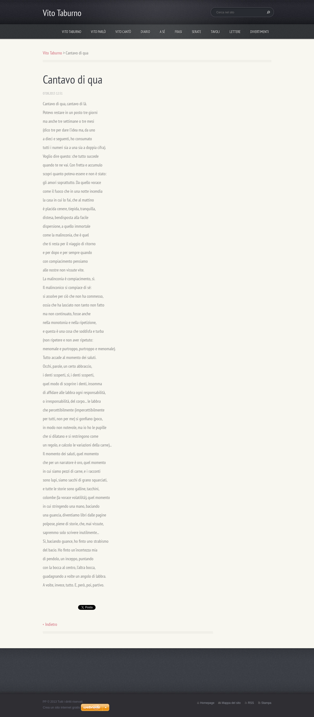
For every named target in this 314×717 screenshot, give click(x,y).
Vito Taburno (71, 31)
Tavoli (215, 31)
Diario (145, 31)
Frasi (178, 31)
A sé (162, 31)
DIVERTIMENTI (259, 31)
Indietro (51, 624)
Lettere (235, 31)
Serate (196, 31)
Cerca (267, 12)
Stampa (266, 703)
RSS (251, 703)
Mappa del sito (231, 703)
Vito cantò (123, 31)
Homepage (207, 703)
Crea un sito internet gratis (61, 707)
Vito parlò (98, 31)
